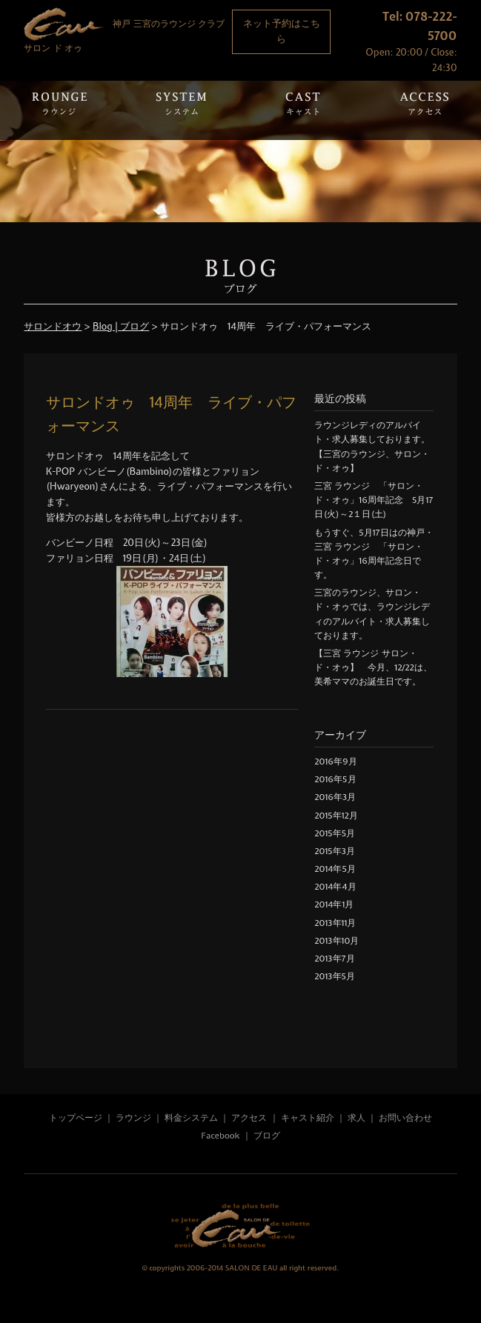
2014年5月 (335, 869)
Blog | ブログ (121, 326)
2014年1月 (334, 904)
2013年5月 (334, 976)
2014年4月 (335, 887)
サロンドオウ (53, 326)
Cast (302, 110)
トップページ (75, 1118)
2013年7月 (334, 958)
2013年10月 (336, 941)
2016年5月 (335, 779)
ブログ (266, 1136)
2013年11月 (335, 923)
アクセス (250, 1118)
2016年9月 (335, 761)
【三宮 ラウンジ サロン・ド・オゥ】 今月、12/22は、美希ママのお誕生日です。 (372, 667)
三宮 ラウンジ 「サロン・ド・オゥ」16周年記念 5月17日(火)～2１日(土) (373, 500)
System (181, 110)
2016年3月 (335, 797)
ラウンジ (133, 1118)
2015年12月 (335, 816)
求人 (356, 1118)
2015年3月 (334, 851)
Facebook (220, 1136)
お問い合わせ (405, 1118)
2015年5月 (334, 833)
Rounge (59, 110)
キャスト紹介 (307, 1118)
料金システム (191, 1118)
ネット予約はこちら (281, 31)
